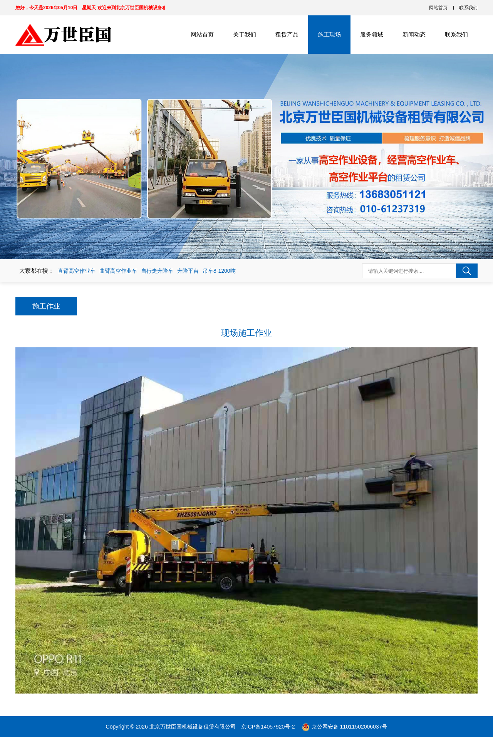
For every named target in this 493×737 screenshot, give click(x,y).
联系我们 (468, 7)
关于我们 (244, 34)
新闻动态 (414, 34)
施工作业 (46, 306)
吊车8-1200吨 (219, 271)
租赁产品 (286, 34)
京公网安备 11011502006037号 (349, 727)
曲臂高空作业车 (118, 271)
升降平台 (188, 271)
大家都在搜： (36, 270)
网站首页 (438, 7)
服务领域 (371, 34)
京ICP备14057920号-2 (269, 727)
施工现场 (329, 34)
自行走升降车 (157, 271)
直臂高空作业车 (77, 271)
